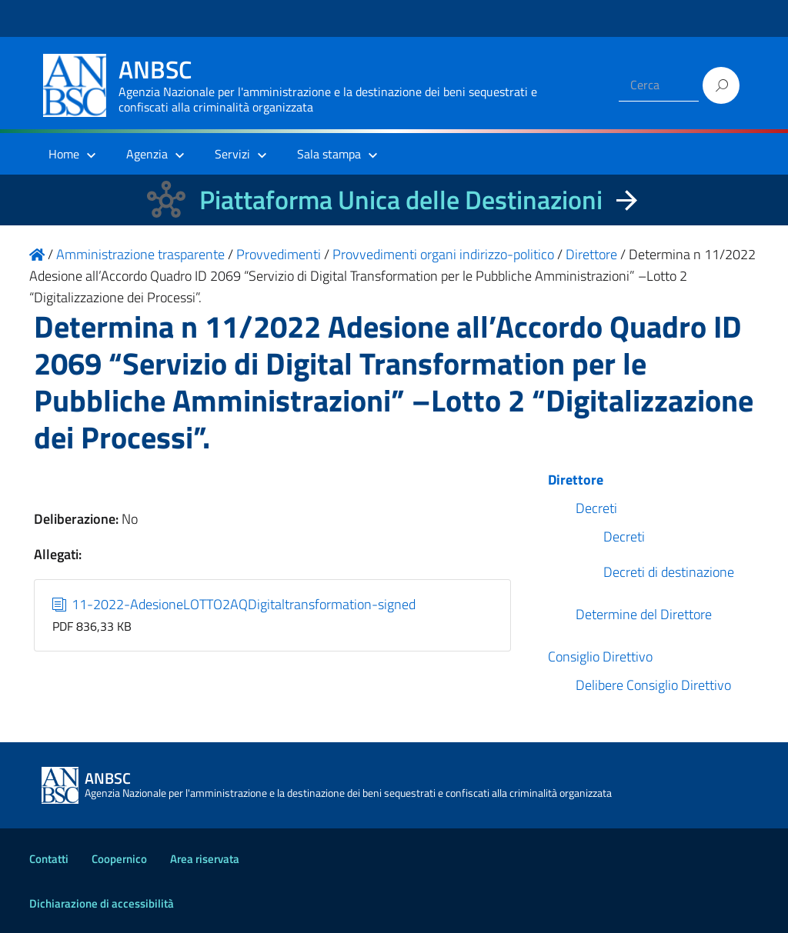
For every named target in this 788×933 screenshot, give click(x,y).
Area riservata (204, 859)
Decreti (596, 508)
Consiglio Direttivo (600, 656)
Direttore (575, 479)
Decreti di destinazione (668, 571)
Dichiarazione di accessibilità (101, 903)
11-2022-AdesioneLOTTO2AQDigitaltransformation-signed (234, 604)
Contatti (48, 859)
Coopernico (119, 859)
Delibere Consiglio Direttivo (653, 685)
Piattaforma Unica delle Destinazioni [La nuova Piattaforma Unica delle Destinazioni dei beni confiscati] (401, 199)
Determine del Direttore (644, 614)
